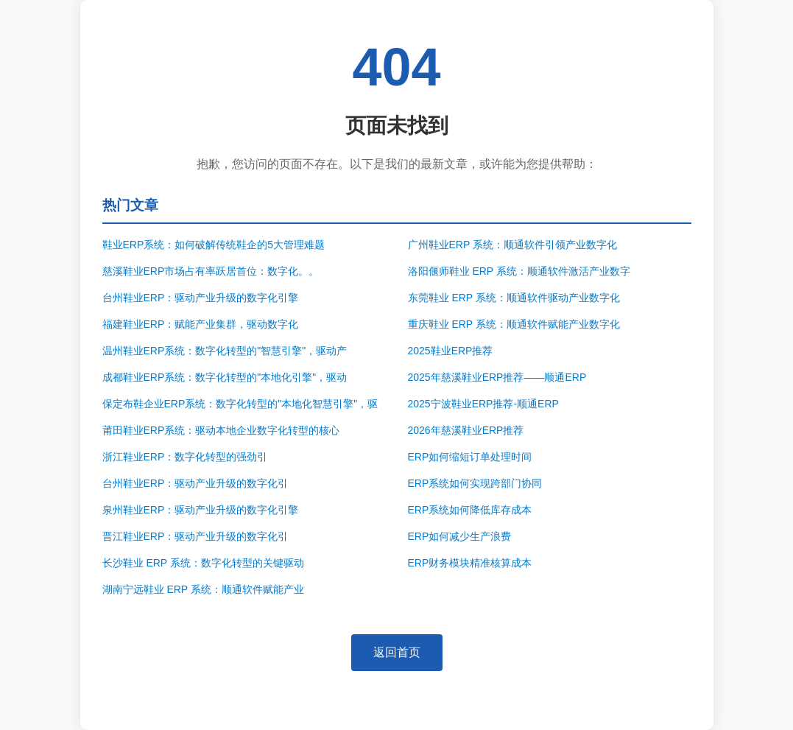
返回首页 (396, 652)
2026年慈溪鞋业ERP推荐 (466, 430)
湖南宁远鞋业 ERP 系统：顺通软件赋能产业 (203, 589)
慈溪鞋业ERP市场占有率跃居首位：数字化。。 (211, 271)
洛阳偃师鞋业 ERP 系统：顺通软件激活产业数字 (519, 271)
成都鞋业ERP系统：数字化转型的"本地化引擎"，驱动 (225, 377)
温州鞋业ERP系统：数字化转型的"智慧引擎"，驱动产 (225, 351)
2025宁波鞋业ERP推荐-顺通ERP (483, 404)
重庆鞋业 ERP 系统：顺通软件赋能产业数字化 (514, 324)
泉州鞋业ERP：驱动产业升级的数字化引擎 (200, 510)
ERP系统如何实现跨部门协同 (475, 483)
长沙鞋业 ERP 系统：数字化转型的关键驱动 (203, 563)
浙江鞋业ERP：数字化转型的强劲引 (185, 457)
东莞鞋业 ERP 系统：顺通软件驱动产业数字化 (514, 297)
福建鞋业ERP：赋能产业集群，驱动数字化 (200, 324)
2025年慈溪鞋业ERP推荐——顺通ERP (497, 377)
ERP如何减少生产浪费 (460, 536)
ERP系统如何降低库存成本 (470, 510)
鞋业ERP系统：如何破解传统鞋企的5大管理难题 (213, 244)
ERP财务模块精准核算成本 (470, 563)
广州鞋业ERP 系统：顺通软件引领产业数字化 (512, 244)
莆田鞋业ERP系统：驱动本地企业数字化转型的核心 (221, 430)
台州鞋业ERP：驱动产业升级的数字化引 (195, 483)
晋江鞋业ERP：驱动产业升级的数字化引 (195, 536)
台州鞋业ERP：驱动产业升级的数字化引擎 (200, 297)
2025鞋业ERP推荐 (450, 351)
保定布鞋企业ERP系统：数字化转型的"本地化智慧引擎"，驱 (240, 404)
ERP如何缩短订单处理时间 (470, 457)
